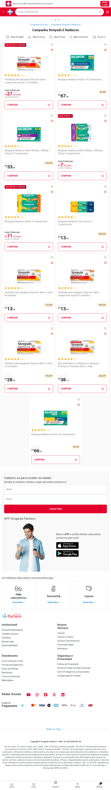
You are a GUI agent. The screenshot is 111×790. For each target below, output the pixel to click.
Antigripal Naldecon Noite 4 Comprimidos (26, 221)
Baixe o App (105, 3)
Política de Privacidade (67, 664)
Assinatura (62, 648)
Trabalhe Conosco (10, 634)
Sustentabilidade (10, 645)
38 (63, 379)
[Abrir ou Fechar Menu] (3, 11)
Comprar (28, 105)
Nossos (83, 626)
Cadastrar (55, 509)
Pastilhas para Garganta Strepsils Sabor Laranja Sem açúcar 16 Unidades (25, 81)
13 (63, 237)
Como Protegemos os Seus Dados (73, 672)
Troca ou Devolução (11, 676)
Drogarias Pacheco (39, 24)
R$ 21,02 (62, 234)
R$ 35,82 (9, 376)
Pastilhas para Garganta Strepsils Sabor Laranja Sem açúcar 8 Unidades (78, 294)
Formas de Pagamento (12, 665)
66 (36, 450)
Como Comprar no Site (12, 661)
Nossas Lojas (8, 641)
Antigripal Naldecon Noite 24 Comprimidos (80, 79)
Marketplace (7, 680)
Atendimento (10, 655)
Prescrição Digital (65, 644)
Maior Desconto (79, 36)
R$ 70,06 (35, 447)
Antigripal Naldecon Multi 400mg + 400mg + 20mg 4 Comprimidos (80, 152)
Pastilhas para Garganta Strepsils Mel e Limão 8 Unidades (29, 294)
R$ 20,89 (62, 305)
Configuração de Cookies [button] (69, 675)
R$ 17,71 (9, 305)
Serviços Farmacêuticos (68, 641)
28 (10, 379)
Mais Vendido (15, 36)
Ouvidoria (6, 637)
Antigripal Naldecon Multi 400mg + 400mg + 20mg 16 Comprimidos (27, 152)
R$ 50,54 (62, 376)
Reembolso (7, 672)
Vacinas (61, 633)
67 (63, 95)
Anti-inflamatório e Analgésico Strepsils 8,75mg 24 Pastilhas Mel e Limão (78, 365)
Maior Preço (57, 36)
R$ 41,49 (9, 163)
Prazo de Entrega (10, 669)
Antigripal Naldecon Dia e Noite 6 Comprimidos (75, 223)
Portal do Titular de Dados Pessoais (73, 668)
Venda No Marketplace (12, 630)
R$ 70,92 (62, 92)
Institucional (9, 624)
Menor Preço (36, 36)
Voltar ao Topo (55, 729)
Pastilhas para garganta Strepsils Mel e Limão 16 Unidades (28, 365)
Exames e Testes (65, 637)
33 (10, 166)
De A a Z (99, 36)
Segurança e (83, 657)
